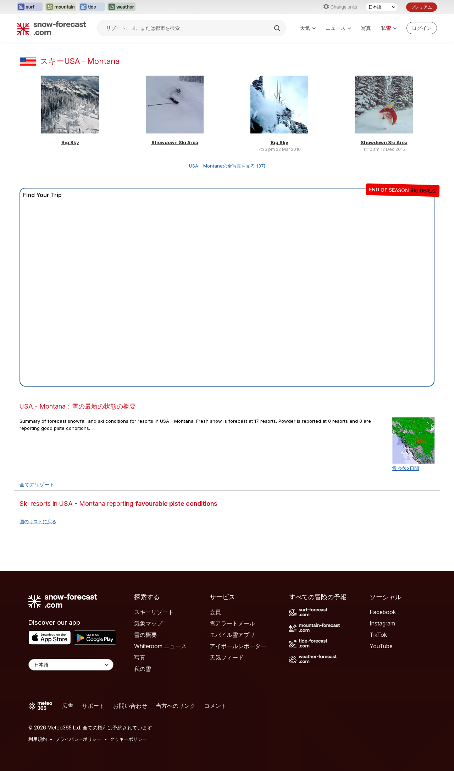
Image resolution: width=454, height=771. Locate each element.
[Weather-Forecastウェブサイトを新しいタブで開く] (121, 7)
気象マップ (148, 623)
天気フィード (227, 657)
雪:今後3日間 (405, 468)
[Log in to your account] (421, 28)
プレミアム (421, 7)
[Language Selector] (71, 665)
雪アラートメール (232, 623)
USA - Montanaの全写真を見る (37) (227, 166)
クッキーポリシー (128, 739)
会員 (215, 612)
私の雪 (142, 668)
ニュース (338, 28)
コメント (215, 705)
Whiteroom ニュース (160, 646)
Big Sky (70, 142)
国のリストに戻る (38, 521)
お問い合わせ (130, 705)
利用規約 (37, 739)
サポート (93, 705)
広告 (67, 705)
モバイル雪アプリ (232, 634)
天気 (308, 28)
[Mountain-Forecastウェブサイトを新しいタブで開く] (60, 7)
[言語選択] (382, 7)
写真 (366, 28)
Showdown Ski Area (174, 142)
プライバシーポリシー (78, 739)
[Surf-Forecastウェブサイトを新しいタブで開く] (30, 7)
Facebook (383, 612)
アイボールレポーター (238, 646)
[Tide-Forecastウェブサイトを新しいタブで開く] (92, 7)
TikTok (378, 634)
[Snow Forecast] (51, 28)
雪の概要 (145, 634)
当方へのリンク (175, 705)
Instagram (382, 623)
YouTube (381, 646)
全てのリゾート (37, 484)
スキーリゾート (154, 612)
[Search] (278, 28)
